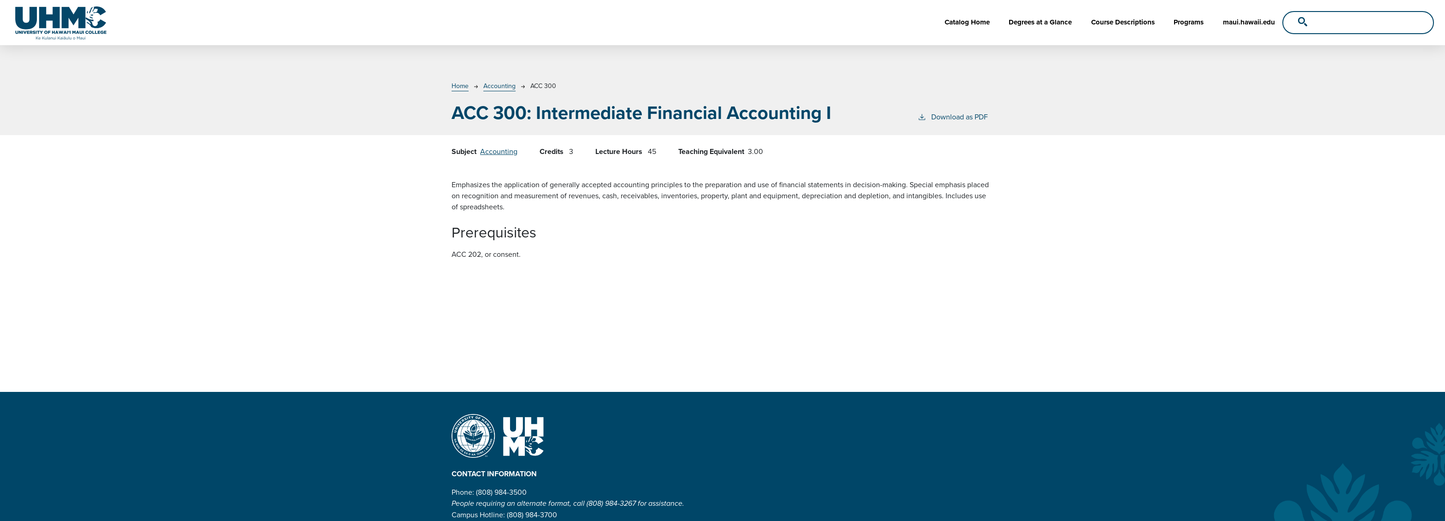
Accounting (499, 86)
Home (460, 86)
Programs (1189, 22)
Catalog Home (967, 22)
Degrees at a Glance (1040, 22)
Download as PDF (952, 117)
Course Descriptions (1123, 22)
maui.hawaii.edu (1249, 22)
